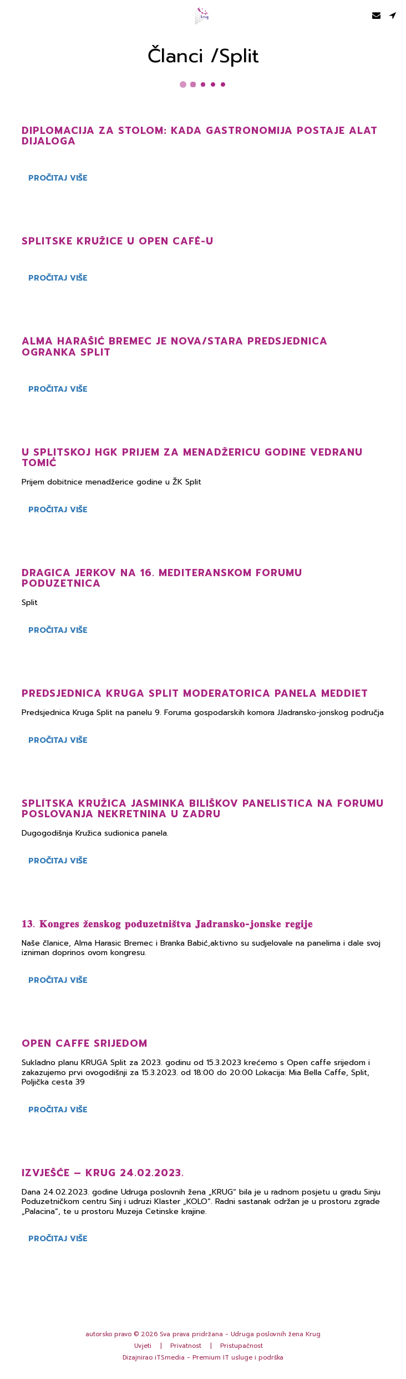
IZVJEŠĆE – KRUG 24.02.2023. (103, 1173)
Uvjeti (142, 1346)
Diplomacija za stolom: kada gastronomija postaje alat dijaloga (200, 135)
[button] (12, 15)
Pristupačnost (241, 1346)
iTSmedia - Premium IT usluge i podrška (219, 1357)
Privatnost (185, 1346)
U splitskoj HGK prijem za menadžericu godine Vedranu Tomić (192, 457)
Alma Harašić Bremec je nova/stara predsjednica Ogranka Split (175, 346)
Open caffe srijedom (85, 1043)
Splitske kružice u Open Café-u (118, 241)
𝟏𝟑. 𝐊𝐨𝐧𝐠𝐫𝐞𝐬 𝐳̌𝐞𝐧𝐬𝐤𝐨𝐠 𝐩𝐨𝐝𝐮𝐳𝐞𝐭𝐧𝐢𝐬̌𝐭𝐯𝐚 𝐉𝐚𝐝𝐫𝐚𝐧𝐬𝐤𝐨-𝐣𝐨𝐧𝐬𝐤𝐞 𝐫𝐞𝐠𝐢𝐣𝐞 (167, 924)
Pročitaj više (58, 178)
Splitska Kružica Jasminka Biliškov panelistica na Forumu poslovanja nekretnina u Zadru (203, 808)
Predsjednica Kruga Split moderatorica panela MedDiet (195, 693)
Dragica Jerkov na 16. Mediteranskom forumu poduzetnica (162, 578)
